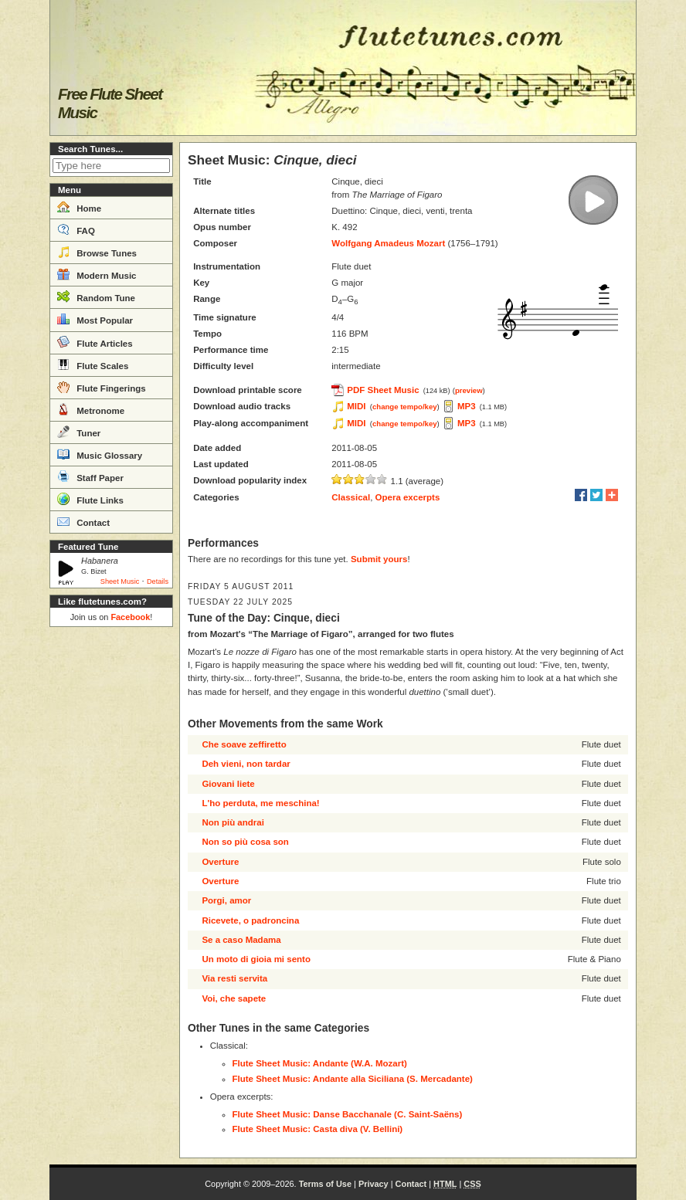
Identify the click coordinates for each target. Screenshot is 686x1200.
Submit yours (379, 559)
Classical (350, 497)
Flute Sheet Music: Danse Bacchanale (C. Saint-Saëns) (348, 1114)
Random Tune (96, 296)
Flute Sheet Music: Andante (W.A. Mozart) (320, 1063)
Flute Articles (95, 342)
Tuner (78, 431)
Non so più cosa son (245, 841)
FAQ (76, 229)
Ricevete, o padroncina (250, 920)
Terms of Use (325, 1183)
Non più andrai (233, 822)
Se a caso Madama (241, 939)
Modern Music (97, 274)
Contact (83, 521)
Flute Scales (92, 364)
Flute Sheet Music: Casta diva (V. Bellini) (318, 1129)
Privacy (373, 1183)
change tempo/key (404, 406)
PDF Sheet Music (383, 390)
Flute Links (90, 499)
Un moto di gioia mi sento (256, 959)
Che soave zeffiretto (244, 744)
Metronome (90, 409)
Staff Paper (90, 476)
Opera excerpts (407, 497)
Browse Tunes (97, 252)
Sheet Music (120, 581)
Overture (220, 861)
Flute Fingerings (101, 387)
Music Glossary (99, 454)
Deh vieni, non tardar (246, 763)
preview (469, 390)
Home (79, 207)
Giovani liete (228, 783)
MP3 (466, 406)
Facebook (130, 617)
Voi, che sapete (234, 998)
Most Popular (95, 319)
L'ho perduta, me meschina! (260, 803)
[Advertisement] (111, 865)
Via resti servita (234, 978)
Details (157, 581)
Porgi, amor (226, 900)
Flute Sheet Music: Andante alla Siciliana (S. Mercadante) (353, 1078)
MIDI (356, 406)
